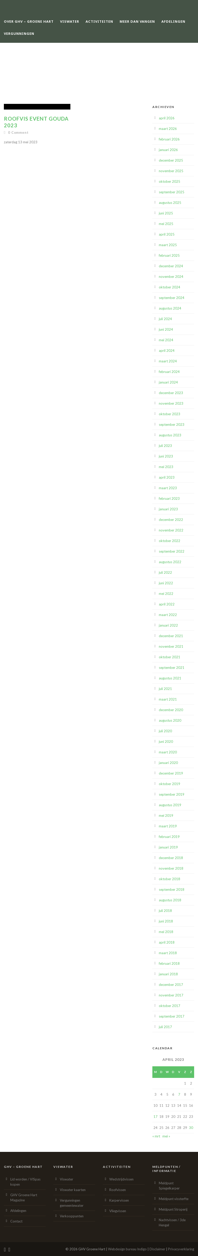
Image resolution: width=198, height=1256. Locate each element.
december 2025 (171, 160)
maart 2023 (168, 488)
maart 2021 (168, 699)
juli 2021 (165, 689)
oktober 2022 (169, 541)
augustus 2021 (170, 678)
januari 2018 (168, 974)
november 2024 (171, 277)
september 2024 (171, 298)
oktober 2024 (169, 287)
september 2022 (171, 551)
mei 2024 (166, 340)
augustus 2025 (170, 203)
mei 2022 (166, 594)
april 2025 (167, 234)
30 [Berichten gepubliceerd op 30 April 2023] (191, 1128)
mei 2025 (166, 224)
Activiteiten (99, 21)
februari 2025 (169, 255)
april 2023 (167, 477)
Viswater (69, 21)
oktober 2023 (169, 414)
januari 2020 (168, 763)
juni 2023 (166, 456)
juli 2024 (165, 319)
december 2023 (171, 393)
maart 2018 (168, 953)
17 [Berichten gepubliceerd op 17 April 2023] (155, 1116)
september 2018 (171, 889)
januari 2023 (168, 509)
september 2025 (171, 192)
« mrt (156, 1136)
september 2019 (171, 794)
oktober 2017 (169, 1006)
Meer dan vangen (137, 21)
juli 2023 (165, 446)
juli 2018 (165, 911)
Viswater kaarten (73, 1190)
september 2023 (171, 424)
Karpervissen (119, 1200)
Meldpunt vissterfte (173, 1199)
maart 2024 (168, 361)
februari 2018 (169, 963)
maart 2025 (168, 245)
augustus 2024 (170, 308)
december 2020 (171, 710)
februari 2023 (169, 498)
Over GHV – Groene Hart (29, 21)
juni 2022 (166, 583)
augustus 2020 (170, 720)
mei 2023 (166, 467)
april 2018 (167, 942)
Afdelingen (173, 21)
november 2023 (171, 403)
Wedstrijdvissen (121, 1179)
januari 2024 (168, 382)
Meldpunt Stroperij (173, 1209)
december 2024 (171, 266)
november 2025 (171, 171)
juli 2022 (165, 572)
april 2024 (167, 350)
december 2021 (171, 636)
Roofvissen (117, 1190)
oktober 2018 (169, 879)
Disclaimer (157, 1249)
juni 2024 (166, 329)
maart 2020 (168, 752)
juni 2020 (166, 741)
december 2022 (171, 520)
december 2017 (171, 985)
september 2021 (171, 668)
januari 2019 (168, 847)
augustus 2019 (170, 805)
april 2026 (167, 118)
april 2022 (167, 604)
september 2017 (171, 1016)
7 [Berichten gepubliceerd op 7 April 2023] (179, 1094)
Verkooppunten (72, 1216)
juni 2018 (166, 921)
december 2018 (171, 858)
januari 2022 (168, 625)
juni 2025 (166, 213)
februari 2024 (169, 372)
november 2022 (171, 530)
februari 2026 (169, 139)
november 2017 (171, 995)
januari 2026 (168, 150)
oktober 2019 (169, 784)
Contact (16, 1221)
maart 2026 (168, 129)
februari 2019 (169, 837)
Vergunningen (19, 33)
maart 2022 (168, 615)
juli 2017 (165, 1027)
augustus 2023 (170, 435)
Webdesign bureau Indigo (127, 1249)
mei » (166, 1136)
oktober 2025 (169, 181)
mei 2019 (166, 815)
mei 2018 (166, 932)
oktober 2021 (169, 657)
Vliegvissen (117, 1211)
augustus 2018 (170, 900)
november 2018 (171, 868)
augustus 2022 (170, 562)
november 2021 (171, 646)
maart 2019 (168, 826)
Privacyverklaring (181, 1249)
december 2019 (171, 773)
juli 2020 (165, 731)
